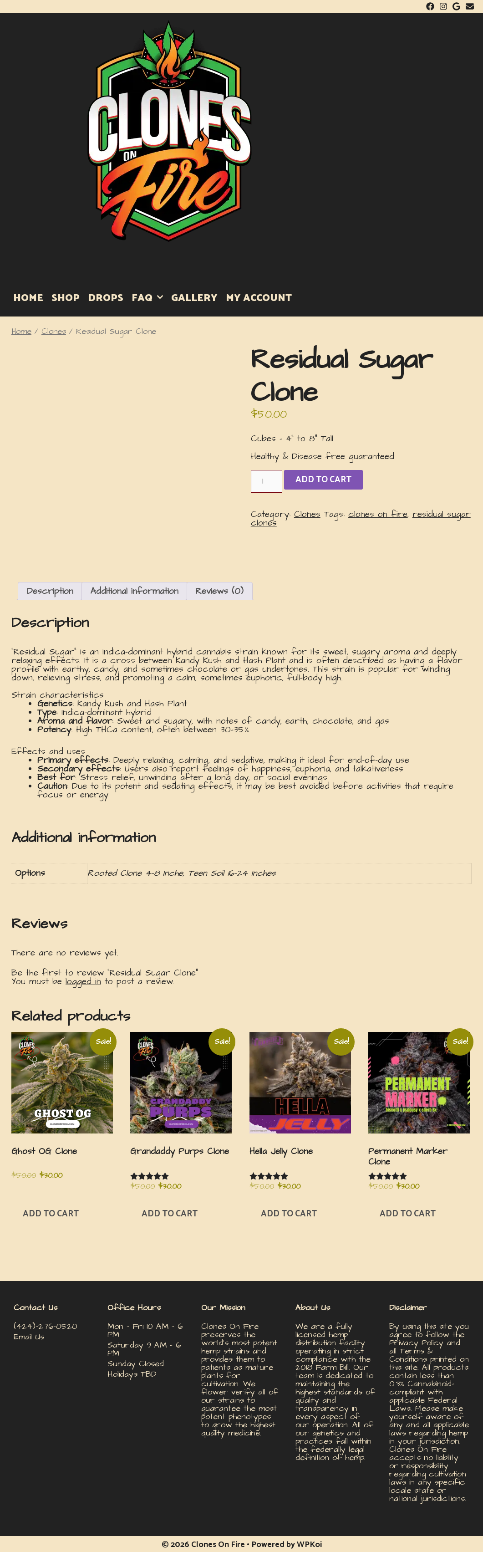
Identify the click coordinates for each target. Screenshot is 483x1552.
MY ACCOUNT (259, 298)
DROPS (105, 298)
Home (21, 331)
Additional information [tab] (134, 591)
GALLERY (194, 298)
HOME (28, 298)
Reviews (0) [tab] (220, 591)
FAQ (149, 298)
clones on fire (377, 514)
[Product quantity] (266, 481)
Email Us (29, 1337)
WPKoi (309, 1545)
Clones (53, 331)
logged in (83, 981)
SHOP (65, 298)
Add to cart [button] (51, 1214)
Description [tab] (50, 591)
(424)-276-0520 (45, 1326)
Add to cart (323, 480)
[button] (254, 769)
